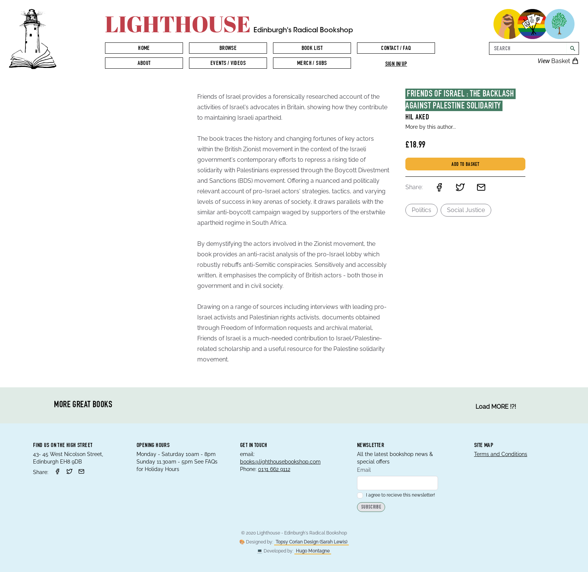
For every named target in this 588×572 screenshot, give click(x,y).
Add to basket (465, 164)
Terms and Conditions (500, 454)
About (144, 64)
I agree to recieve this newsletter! (396, 495)
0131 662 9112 (274, 469)
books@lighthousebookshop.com (280, 462)
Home (144, 49)
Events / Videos (228, 64)
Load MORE (496, 406)
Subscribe (371, 507)
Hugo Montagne (313, 551)
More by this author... (430, 127)
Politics (421, 210)
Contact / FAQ (396, 49)
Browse (228, 49)
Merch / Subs (312, 64)
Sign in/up (396, 65)
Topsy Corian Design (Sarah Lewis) (311, 542)
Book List (312, 49)
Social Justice (466, 210)
